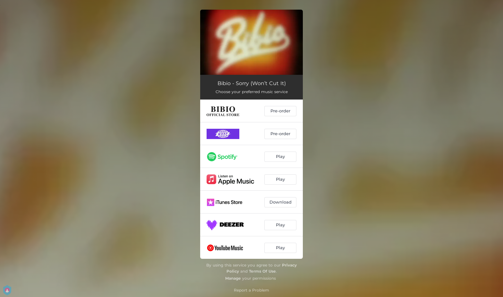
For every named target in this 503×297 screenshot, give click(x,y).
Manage (233, 278)
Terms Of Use (262, 271)
